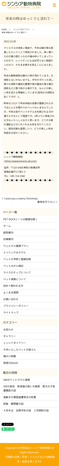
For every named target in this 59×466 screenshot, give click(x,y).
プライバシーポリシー (15, 306)
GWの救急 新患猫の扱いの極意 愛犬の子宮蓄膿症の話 (29, 388)
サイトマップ (10, 312)
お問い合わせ (10, 299)
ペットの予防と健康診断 (17, 259)
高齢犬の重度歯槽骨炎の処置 (19, 397)
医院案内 (8, 232)
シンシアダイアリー (21, 29)
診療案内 (8, 239)
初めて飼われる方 (13, 286)
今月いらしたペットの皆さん (19, 349)
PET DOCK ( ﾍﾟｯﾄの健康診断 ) (20, 219)
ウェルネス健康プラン (15, 246)
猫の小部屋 (9, 356)
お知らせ (8, 329)
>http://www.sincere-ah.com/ (20, 161)
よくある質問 (10, 292)
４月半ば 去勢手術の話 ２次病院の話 (27, 410)
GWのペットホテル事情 (16, 380)
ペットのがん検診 (13, 266)
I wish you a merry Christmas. (21, 198)
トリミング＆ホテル (14, 252)
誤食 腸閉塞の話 (13, 403)
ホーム (7, 226)
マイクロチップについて (17, 272)
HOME (4, 29)
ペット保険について (14, 279)
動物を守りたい (46, 202)
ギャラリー (9, 336)
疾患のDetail (10, 363)
